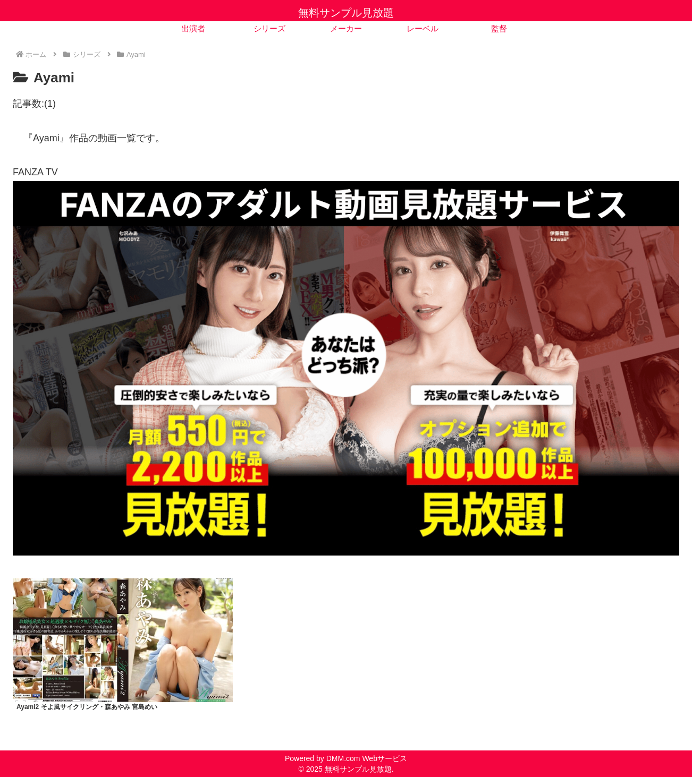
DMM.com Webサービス (366, 758)
